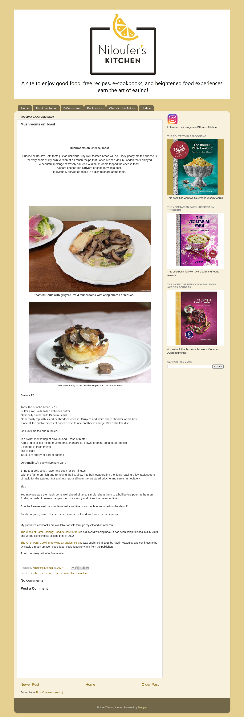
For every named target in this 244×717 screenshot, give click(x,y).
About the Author (46, 108)
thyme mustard (79, 573)
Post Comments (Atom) (49, 692)
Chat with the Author (122, 108)
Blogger (142, 707)
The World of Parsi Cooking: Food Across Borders (50, 532)
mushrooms (62, 573)
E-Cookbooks (72, 108)
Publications (95, 108)
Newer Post (30, 684)
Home (25, 108)
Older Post (150, 684)
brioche (34, 573)
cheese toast (47, 573)
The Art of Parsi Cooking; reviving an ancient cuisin (51, 542)
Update (146, 108)
